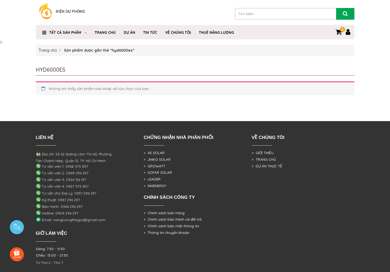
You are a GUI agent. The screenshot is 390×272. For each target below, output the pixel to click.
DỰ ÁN (129, 32)
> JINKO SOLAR (157, 159)
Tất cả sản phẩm (65, 32)
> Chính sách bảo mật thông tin (171, 226)
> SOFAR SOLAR (158, 172)
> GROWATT (154, 166)
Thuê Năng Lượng (216, 32)
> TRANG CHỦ (264, 159)
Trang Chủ (105, 32)
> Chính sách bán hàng (164, 213)
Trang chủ (47, 50)
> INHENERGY (155, 186)
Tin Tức (150, 32)
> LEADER (152, 179)
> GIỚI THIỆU (262, 153)
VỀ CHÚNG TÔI (178, 32)
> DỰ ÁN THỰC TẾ (267, 166)
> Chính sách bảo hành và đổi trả (173, 219)
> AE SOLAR (154, 153)
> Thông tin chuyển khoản (166, 232)
